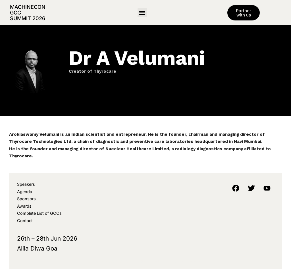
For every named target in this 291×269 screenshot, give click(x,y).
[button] (142, 12)
